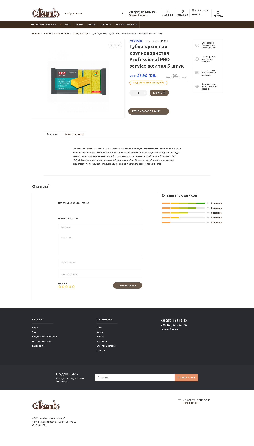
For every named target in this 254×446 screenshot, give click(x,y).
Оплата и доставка (126, 24)
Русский (196, 14)
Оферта (101, 358)
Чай (34, 340)
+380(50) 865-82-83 (142, 12)
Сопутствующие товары (44, 344)
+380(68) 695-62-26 (174, 333)
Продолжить (127, 293)
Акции (79, 24)
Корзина (218, 14)
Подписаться (186, 385)
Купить (159, 92)
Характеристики (74, 134)
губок (90, 150)
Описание (52, 134)
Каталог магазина (43, 24)
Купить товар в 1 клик (146, 111)
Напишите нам (191, 411)
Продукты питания (41, 349)
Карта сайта (38, 353)
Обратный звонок (138, 15)
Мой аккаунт (200, 10)
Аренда (92, 24)
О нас (68, 24)
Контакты (106, 24)
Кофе (35, 335)
